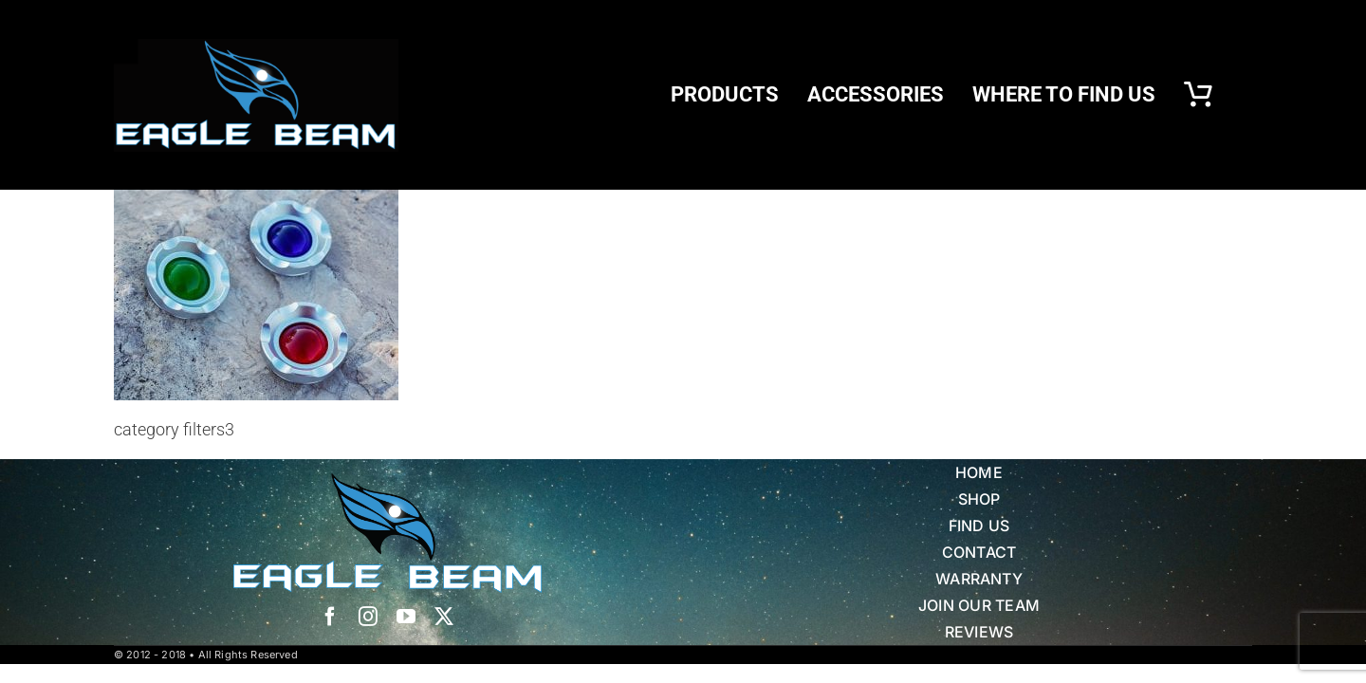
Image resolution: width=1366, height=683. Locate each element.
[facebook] (330, 616)
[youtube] (406, 616)
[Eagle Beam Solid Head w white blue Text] (387, 481)
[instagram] (368, 616)
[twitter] (443, 616)
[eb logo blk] (256, 47)
